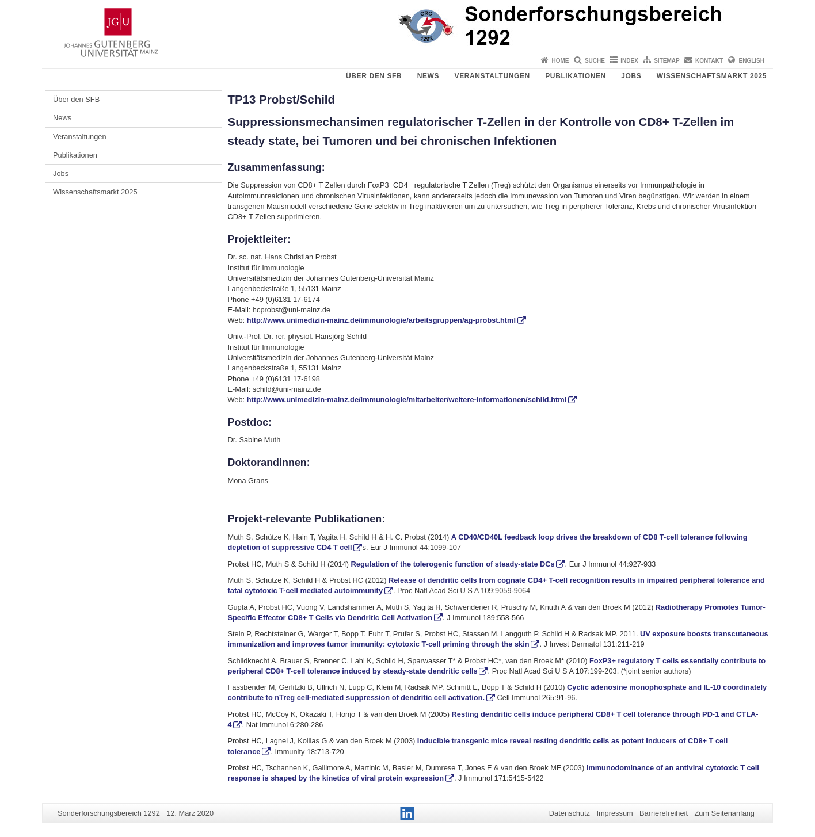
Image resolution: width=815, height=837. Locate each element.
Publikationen (575, 76)
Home (560, 61)
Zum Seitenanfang (724, 813)
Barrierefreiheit (663, 813)
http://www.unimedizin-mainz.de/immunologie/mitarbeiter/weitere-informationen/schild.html (407, 399)
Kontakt (709, 61)
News (428, 76)
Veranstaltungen (492, 76)
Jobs (631, 76)
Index (629, 61)
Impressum (614, 813)
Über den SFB (374, 76)
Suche (595, 61)
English (751, 61)
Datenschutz (569, 813)
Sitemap (666, 61)
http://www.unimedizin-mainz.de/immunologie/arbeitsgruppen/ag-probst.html (380, 320)
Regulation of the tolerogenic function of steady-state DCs (453, 564)
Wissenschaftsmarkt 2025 (712, 76)
